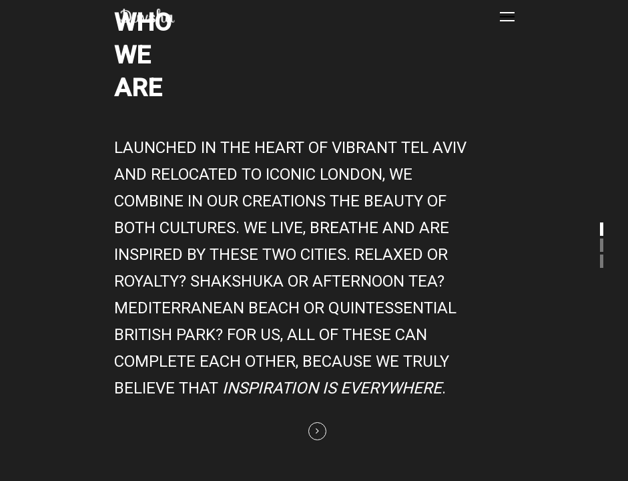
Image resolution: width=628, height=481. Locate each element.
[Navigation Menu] (507, 16)
